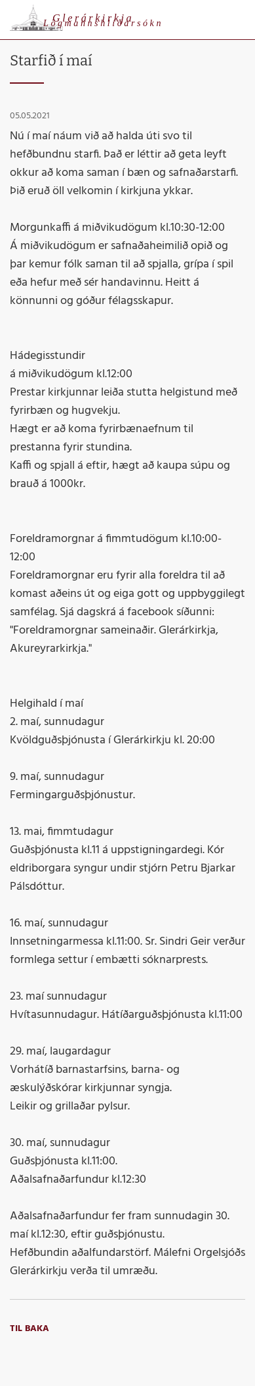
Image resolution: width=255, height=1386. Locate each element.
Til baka (29, 1328)
